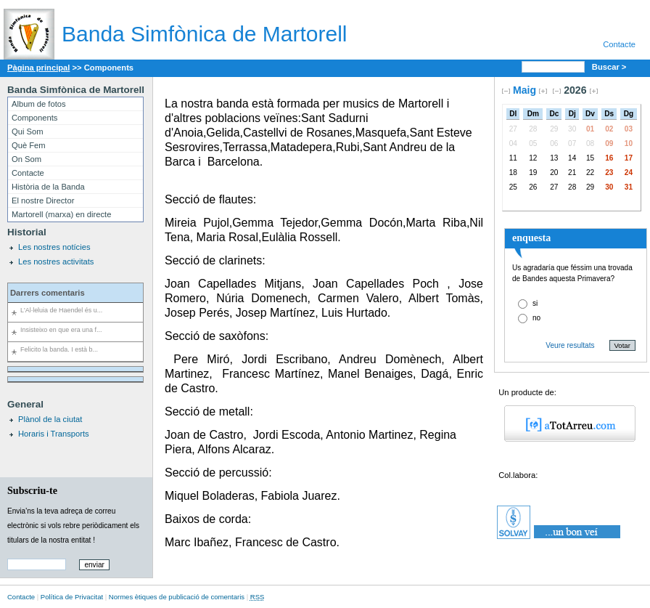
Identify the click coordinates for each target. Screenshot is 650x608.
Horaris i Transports (53, 433)
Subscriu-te (32, 490)
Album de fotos (39, 104)
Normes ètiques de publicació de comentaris (176, 597)
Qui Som (28, 131)
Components (34, 117)
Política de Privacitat (72, 597)
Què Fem (29, 145)
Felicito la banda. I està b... (59, 349)
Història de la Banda (48, 186)
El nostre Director (43, 200)
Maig (524, 90)
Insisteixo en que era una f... (61, 329)
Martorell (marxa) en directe (61, 214)
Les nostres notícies (54, 247)
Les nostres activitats (56, 261)
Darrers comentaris (47, 292)
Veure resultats (570, 345)
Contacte (619, 44)
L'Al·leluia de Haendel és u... (61, 310)
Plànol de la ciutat (50, 419)
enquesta (531, 237)
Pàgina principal (38, 67)
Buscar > (610, 66)
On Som (26, 159)
